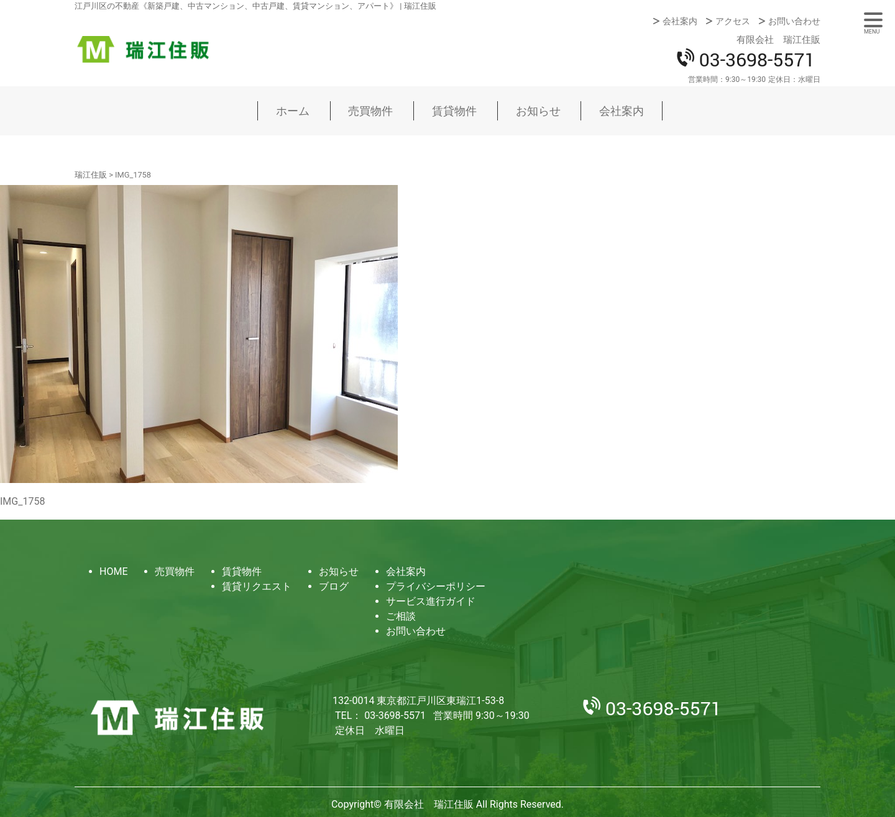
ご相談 (401, 616)
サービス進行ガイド (430, 601)
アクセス (732, 21)
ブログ (334, 586)
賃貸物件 (454, 110)
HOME (113, 571)
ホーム (293, 110)
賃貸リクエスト (256, 586)
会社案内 (680, 21)
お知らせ (538, 110)
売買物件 (370, 110)
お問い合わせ (794, 21)
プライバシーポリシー (435, 586)
